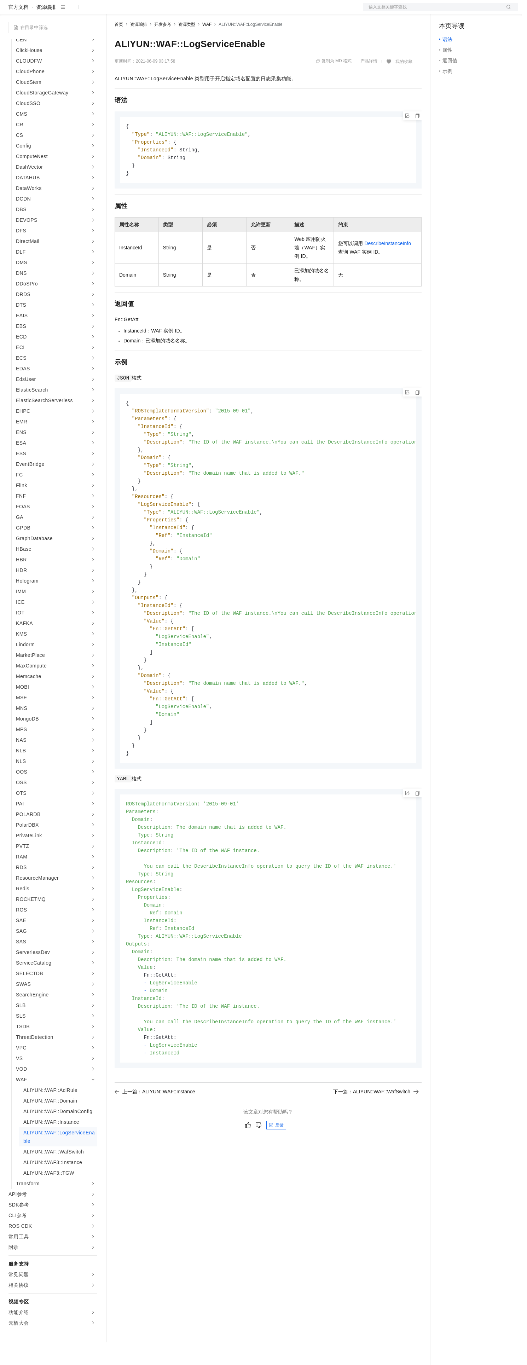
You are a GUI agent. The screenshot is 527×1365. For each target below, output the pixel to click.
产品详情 (368, 83)
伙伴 (192, 11)
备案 (446, 11)
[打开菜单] (11, 11)
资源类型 (186, 47)
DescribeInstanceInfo (387, 268)
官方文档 (18, 30)
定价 (153, 11)
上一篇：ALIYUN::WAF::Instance (155, 1144)
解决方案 (114, 11)
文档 (432, 11)
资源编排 (46, 30)
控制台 (463, 11)
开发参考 (162, 47)
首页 (119, 47)
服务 (209, 11)
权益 (136, 11)
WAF (207, 47)
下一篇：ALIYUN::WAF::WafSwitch (376, 1144)
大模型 (72, 11)
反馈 (276, 1178)
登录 (506, 11)
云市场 (172, 11)
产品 (92, 11)
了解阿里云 (233, 11)
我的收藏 (403, 84)
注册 (480, 11)
